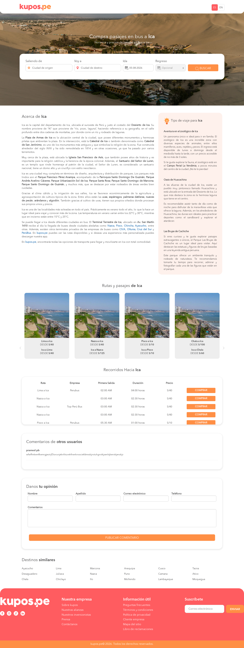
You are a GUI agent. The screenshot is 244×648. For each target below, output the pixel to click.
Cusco (161, 568)
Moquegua (198, 579)
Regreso (161, 61)
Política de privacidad (136, 614)
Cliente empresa (133, 619)
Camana (162, 574)
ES (214, 7)
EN (221, 7)
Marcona (95, 568)
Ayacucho (27, 568)
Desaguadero (29, 574)
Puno (127, 574)
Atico (195, 574)
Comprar (201, 390)
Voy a (77, 61)
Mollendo (129, 579)
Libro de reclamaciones (138, 629)
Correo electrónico (134, 493)
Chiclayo (61, 579)
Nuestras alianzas (73, 610)
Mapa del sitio (132, 624)
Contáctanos (69, 624)
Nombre (32, 493)
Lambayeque (165, 579)
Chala (25, 579)
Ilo (91, 579)
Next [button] (223, 349)
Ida (125, 61)
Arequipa (129, 568)
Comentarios (35, 507)
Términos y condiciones (138, 610)
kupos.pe (42, 233)
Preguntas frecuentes (136, 605)
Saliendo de (34, 61)
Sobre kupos (70, 605)
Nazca (93, 574)
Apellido (81, 493)
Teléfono (176, 493)
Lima (58, 568)
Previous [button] (20, 349)
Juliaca (60, 574)
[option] (47, 326)
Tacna (195, 568)
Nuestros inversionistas (76, 614)
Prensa (66, 619)
